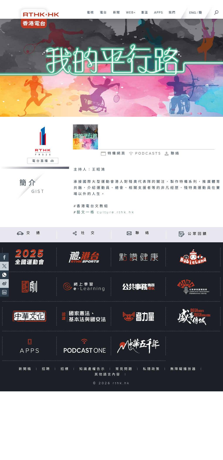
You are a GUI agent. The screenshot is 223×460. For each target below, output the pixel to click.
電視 (89, 15)
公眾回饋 (198, 234)
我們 (170, 15)
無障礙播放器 (184, 369)
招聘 (47, 369)
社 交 (88, 233)
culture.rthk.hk (115, 212)
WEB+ (129, 15)
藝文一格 (86, 212)
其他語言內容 (109, 374)
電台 (102, 15)
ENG (192, 13)
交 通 (33, 233)
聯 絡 (142, 233)
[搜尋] (216, 11)
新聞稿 (26, 369)
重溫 (143, 15)
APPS (157, 15)
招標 (66, 369)
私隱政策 (152, 369)
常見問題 (125, 369)
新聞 (115, 15)
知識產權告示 (93, 369)
